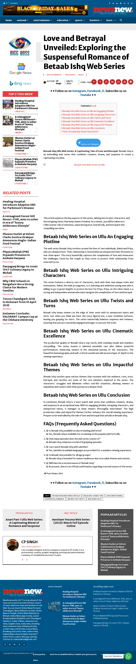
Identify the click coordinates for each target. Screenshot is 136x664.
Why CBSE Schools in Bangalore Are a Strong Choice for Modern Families (18, 285)
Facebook (94, 91)
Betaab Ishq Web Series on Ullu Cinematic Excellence (88, 121)
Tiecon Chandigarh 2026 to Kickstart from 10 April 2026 (19, 302)
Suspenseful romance (54, 499)
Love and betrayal (114, 496)
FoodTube (21, 154)
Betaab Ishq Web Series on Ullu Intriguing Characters (88, 114)
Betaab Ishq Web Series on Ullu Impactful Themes (86, 124)
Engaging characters (93, 496)
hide (93, 106)
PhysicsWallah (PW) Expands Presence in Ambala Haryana (26, 162)
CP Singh (58, 82)
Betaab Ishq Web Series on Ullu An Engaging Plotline (87, 111)
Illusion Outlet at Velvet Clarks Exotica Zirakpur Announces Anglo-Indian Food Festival (26, 144)
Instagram (79, 91)
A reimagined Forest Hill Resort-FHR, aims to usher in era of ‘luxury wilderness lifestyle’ (26, 123)
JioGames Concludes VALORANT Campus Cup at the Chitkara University (20, 316)
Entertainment (54, 75)
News (18, 133)
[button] (121, 20)
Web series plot (95, 499)
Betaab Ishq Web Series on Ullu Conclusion (83, 128)
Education (21, 167)
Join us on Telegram (88, 144)
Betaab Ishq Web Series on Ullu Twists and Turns (86, 118)
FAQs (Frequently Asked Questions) (79, 131)
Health (19, 111)
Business (7, 309)
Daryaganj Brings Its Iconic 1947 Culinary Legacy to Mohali (25, 177)
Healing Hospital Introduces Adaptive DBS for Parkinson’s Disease (26, 104)
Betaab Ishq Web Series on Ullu (66, 496)
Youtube (85, 95)
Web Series (70, 75)
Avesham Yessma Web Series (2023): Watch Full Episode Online (71, 523)
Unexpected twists (76, 499)
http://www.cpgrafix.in (31, 546)
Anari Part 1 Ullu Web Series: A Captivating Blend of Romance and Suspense (24, 523)
